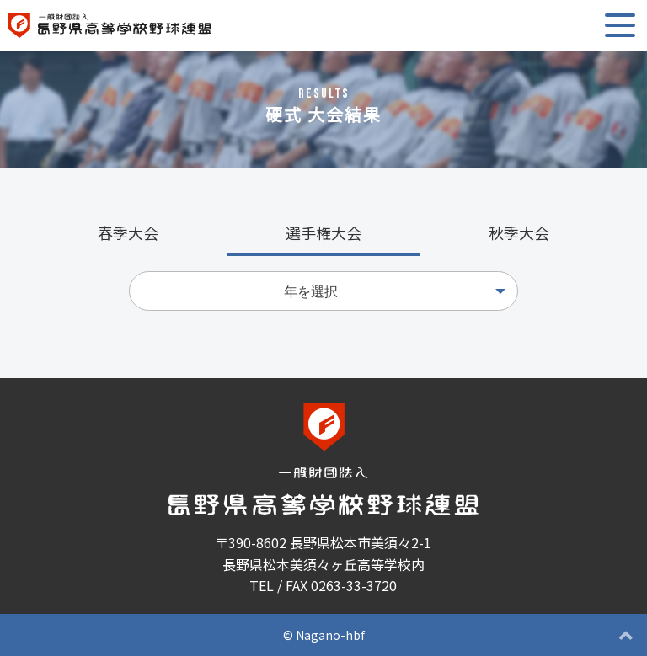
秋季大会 (519, 232)
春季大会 (128, 232)
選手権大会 (323, 232)
